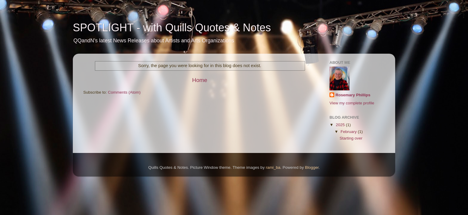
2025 (341, 125)
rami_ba (273, 167)
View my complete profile (352, 103)
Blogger (312, 167)
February (349, 131)
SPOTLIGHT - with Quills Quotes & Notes (172, 27)
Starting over (351, 138)
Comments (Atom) (124, 92)
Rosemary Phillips (352, 95)
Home (199, 80)
